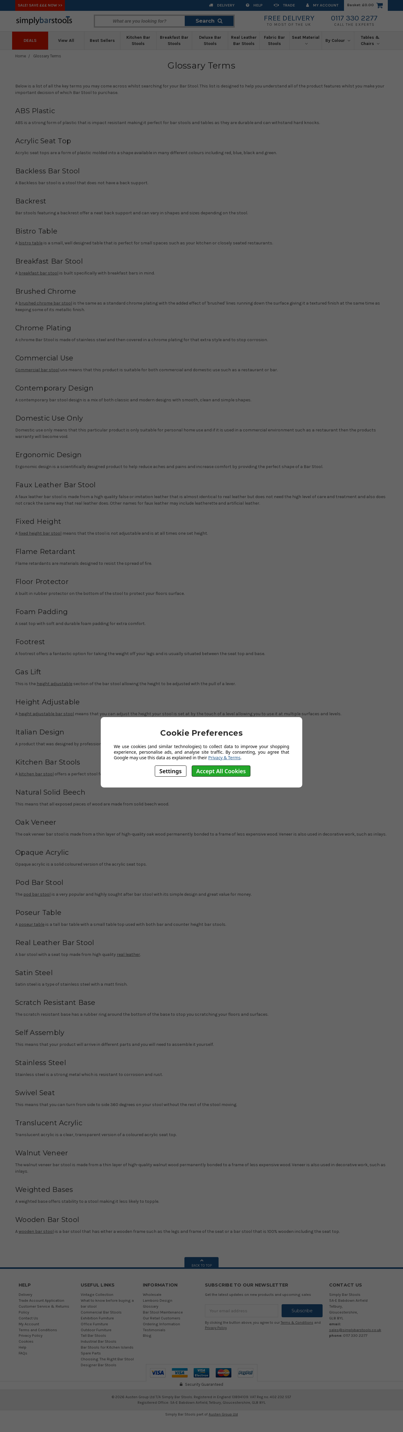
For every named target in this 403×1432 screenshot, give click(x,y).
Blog (147, 1335)
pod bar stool (37, 894)
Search (209, 21)
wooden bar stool (36, 1231)
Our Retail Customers (161, 1318)
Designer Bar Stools (98, 1365)
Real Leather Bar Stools (244, 40)
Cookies (26, 1341)
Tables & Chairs (370, 40)
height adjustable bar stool (46, 713)
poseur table (31, 924)
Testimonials (154, 1329)
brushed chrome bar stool (45, 303)
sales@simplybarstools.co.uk (355, 1329)
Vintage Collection (97, 1294)
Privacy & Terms (224, 758)
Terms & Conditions (297, 1323)
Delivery (222, 5)
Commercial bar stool (37, 369)
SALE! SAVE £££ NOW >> (40, 5)
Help (254, 5)
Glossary (150, 1306)
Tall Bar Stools (93, 1335)
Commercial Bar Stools (101, 1312)
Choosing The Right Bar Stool (107, 1359)
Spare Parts (91, 1353)
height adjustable (54, 683)
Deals (30, 40)
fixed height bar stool (40, 533)
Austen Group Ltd (223, 1414)
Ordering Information (161, 1324)
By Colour (337, 40)
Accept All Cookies (221, 771)
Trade (284, 5)
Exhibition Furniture (97, 1318)
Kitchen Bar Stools (138, 40)
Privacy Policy (31, 1335)
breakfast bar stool (38, 273)
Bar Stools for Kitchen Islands (107, 1347)
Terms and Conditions (38, 1329)
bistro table (31, 243)
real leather (128, 954)
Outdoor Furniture (96, 1329)
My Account (322, 5)
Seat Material (305, 40)
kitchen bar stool (36, 774)
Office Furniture (94, 1324)
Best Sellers (102, 40)
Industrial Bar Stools (98, 1341)
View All (66, 40)
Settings (170, 771)
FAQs (23, 1353)
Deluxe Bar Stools (210, 40)
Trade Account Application (41, 1300)
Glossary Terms (47, 56)
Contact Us (28, 1318)
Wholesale (152, 1294)
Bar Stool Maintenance (163, 1312)
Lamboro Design (157, 1300)
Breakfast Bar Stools (174, 40)
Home (20, 56)
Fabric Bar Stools (274, 40)
